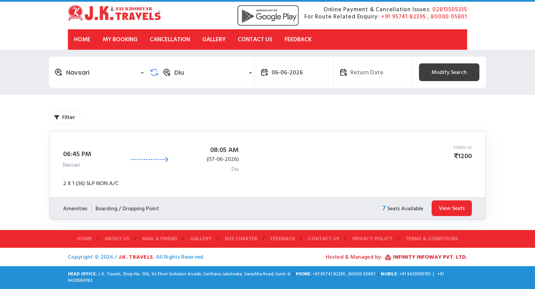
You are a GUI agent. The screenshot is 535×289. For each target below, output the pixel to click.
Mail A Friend (159, 239)
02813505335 (449, 9)
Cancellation (170, 39)
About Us (117, 239)
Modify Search (449, 72)
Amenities (75, 208)
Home (82, 39)
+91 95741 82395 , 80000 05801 (424, 16)
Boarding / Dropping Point (127, 208)
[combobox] (100, 72)
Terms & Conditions (431, 239)
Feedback (298, 39)
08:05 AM (224, 150)
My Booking (120, 39)
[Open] (142, 73)
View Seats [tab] (452, 208)
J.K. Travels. (137, 257)
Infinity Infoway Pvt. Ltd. (430, 257)
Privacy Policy (372, 239)
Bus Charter (241, 239)
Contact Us (255, 39)
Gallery (214, 39)
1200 (465, 156)
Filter (64, 117)
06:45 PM (77, 154)
